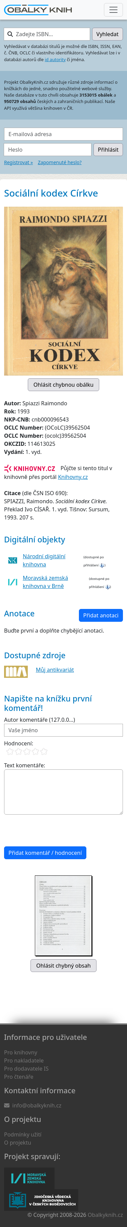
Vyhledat (108, 34)
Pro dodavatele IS (26, 1068)
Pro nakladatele (24, 1060)
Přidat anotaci (101, 615)
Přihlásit (108, 149)
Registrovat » (18, 162)
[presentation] (55, 830)
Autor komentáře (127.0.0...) (39, 719)
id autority (55, 59)
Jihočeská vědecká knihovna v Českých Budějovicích (41, 1200)
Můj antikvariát (55, 669)
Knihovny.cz (73, 477)
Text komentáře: (24, 765)
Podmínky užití (22, 1134)
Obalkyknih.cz (105, 1215)
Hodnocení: (18, 743)
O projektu (17, 1142)
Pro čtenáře (18, 1076)
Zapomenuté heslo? (60, 162)
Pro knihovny (20, 1052)
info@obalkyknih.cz (36, 1105)
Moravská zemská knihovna (29, 1178)
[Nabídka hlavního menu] (113, 10)
